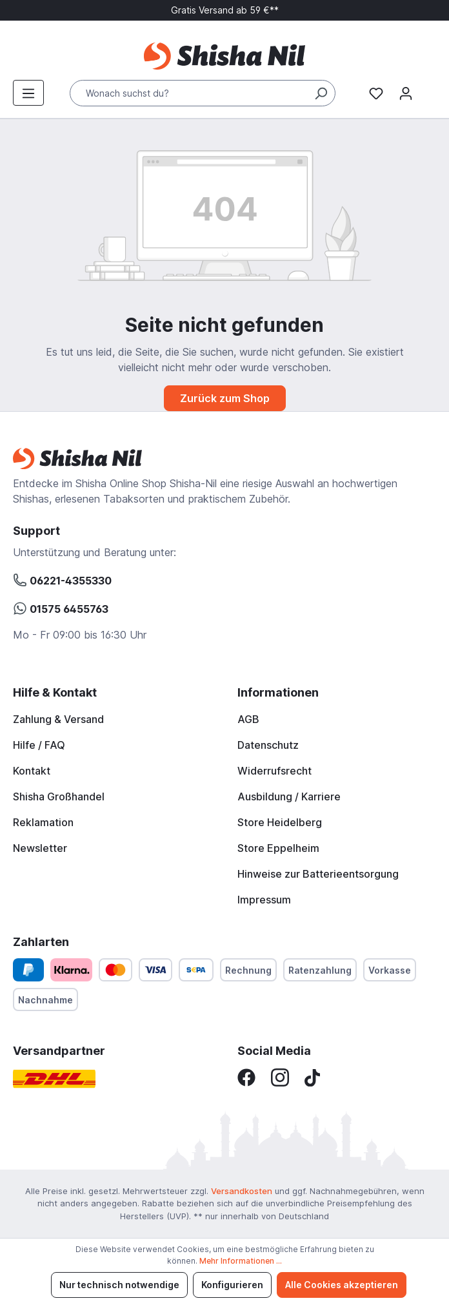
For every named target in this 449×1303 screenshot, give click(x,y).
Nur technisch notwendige (119, 1284)
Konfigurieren (232, 1284)
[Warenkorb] (428, 89)
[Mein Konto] (406, 93)
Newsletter (40, 848)
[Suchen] (320, 93)
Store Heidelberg (279, 822)
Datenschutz (268, 744)
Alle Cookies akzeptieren (341, 1284)
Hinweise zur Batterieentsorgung (318, 873)
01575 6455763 (60, 607)
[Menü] (28, 93)
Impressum (264, 899)
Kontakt (31, 770)
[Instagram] (280, 1076)
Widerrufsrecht (274, 770)
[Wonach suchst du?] (202, 93)
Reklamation (43, 822)
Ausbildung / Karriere (289, 796)
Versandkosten (241, 1191)
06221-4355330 (62, 578)
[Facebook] (246, 1076)
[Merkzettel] (376, 93)
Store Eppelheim (278, 848)
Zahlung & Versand (58, 719)
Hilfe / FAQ (39, 744)
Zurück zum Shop (225, 398)
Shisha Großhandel (59, 796)
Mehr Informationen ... (240, 1261)
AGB (248, 719)
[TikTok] (312, 1076)
